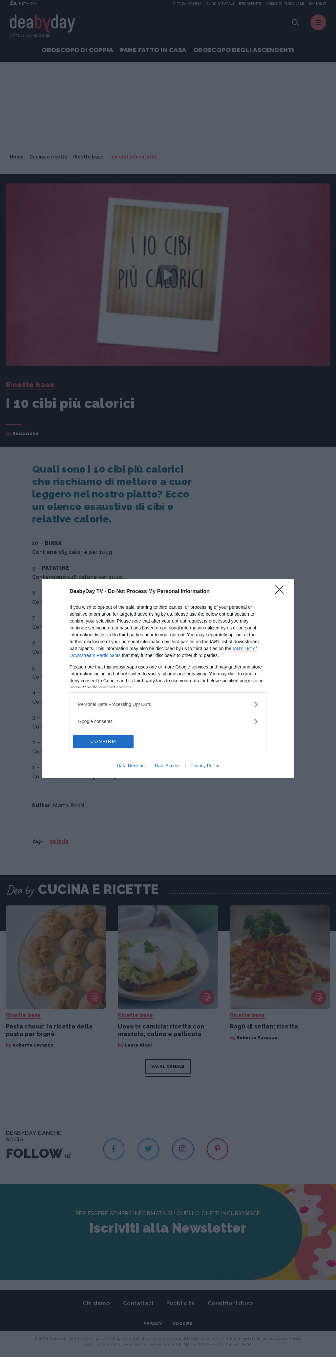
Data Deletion (131, 766)
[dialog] (168, 678)
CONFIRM (104, 741)
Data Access (167, 766)
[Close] (281, 591)
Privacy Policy (205, 766)
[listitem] (168, 704)
